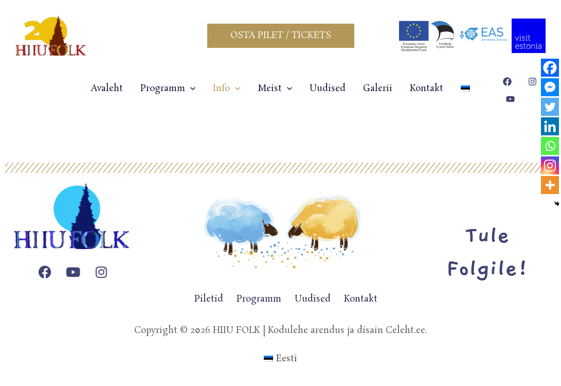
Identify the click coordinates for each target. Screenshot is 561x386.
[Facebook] (550, 68)
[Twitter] (550, 107)
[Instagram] (550, 165)
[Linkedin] (550, 126)
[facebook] (508, 81)
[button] (280, 36)
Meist (275, 88)
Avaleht (107, 88)
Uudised (328, 88)
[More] (550, 185)
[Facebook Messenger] (550, 87)
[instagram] (534, 81)
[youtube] (511, 99)
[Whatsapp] (550, 146)
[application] (190, 88)
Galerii (377, 88)
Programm (167, 88)
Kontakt (426, 88)
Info (226, 88)
